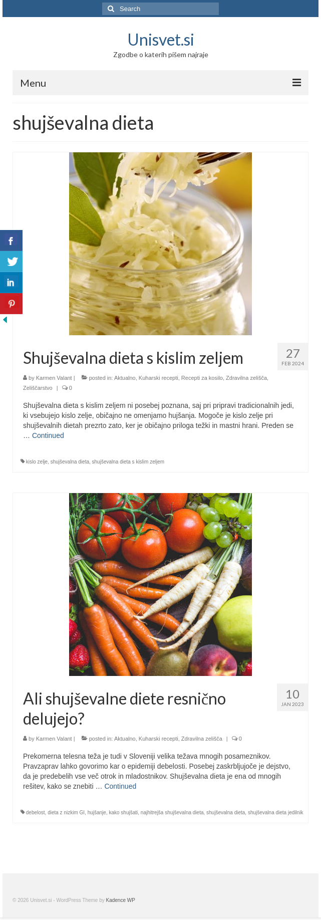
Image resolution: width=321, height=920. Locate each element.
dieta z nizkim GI (66, 812)
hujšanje (97, 812)
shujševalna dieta (70, 462)
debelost (35, 812)
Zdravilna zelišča (246, 378)
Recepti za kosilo (202, 378)
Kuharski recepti (158, 378)
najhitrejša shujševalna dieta (172, 812)
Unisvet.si (160, 39)
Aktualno (125, 378)
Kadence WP (120, 900)
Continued (48, 435)
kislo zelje (37, 462)
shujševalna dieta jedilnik (275, 812)
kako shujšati (123, 812)
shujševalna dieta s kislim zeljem (128, 462)
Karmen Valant (54, 378)
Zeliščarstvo (38, 388)
